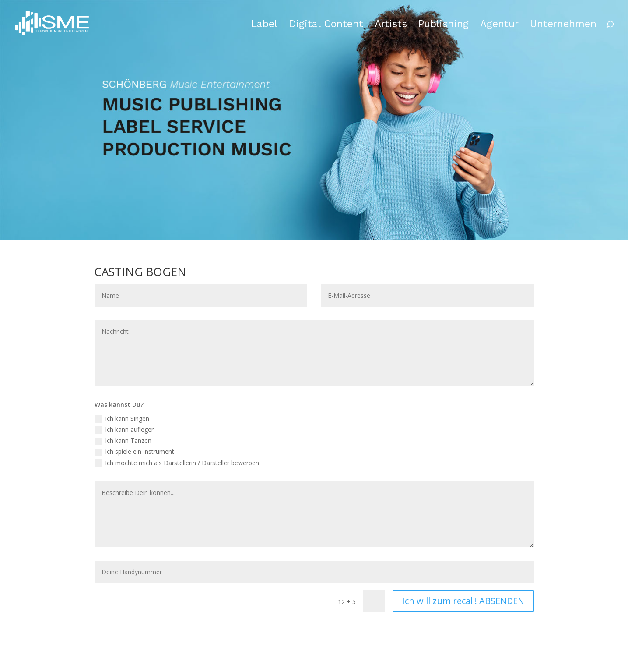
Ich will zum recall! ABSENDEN (463, 601)
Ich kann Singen (122, 418)
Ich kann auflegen (125, 429)
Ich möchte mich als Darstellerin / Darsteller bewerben (177, 463)
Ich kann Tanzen (123, 440)
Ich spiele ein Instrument (134, 451)
